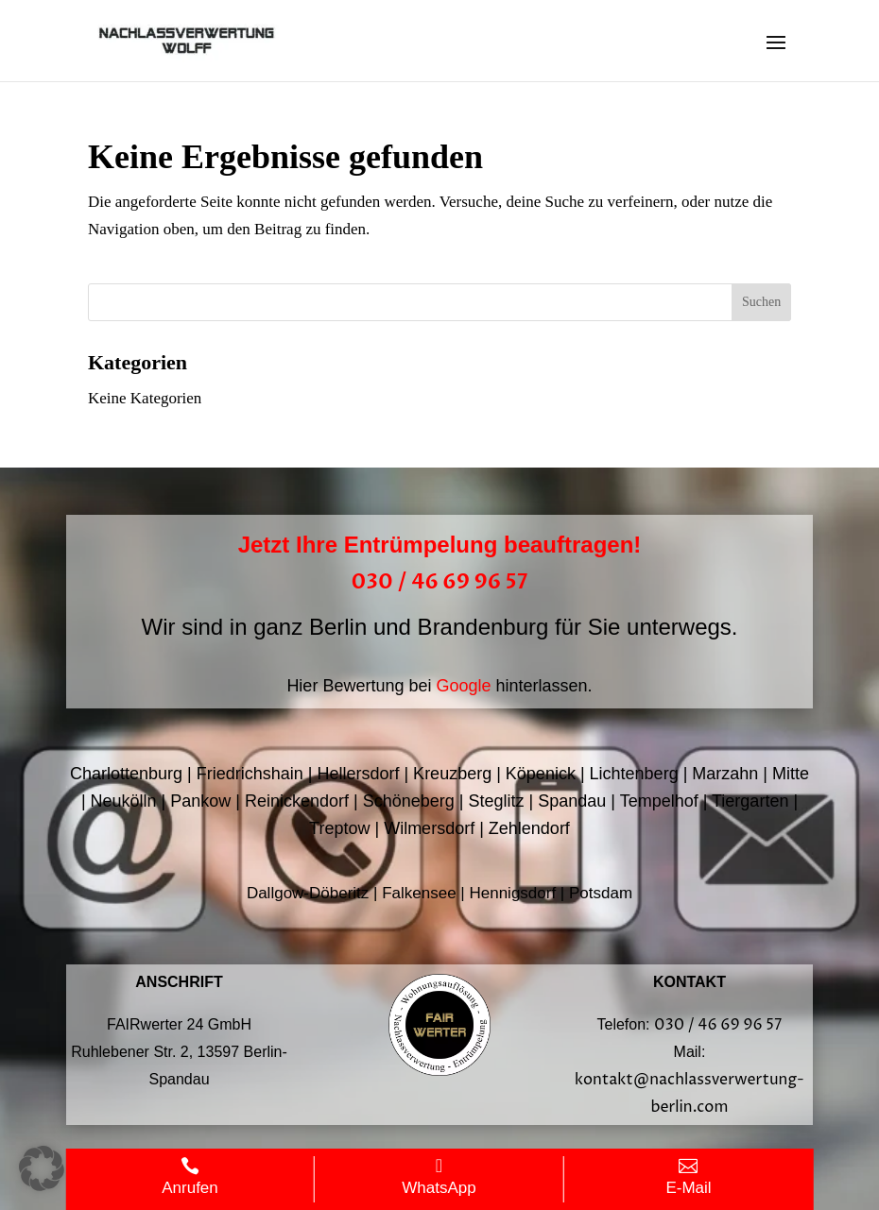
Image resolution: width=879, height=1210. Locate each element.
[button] (41, 1168)
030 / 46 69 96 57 (440, 582)
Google (463, 685)
